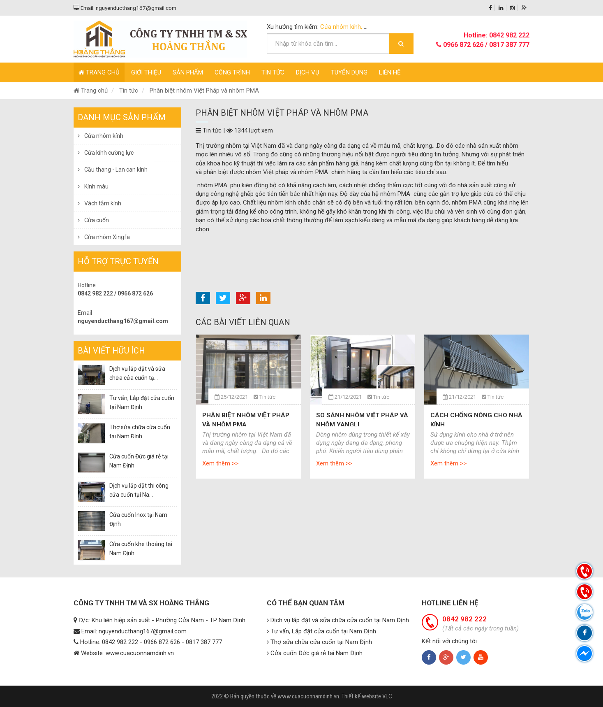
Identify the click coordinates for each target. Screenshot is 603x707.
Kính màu (93, 186)
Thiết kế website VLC (367, 696)
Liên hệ (390, 72)
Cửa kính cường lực (106, 152)
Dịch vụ (307, 72)
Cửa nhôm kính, (342, 26)
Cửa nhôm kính (100, 136)
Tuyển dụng (349, 72)
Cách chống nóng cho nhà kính (476, 420)
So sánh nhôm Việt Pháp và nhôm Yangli (362, 420)
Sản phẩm (188, 72)
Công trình (232, 72)
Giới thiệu (146, 72)
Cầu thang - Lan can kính (113, 169)
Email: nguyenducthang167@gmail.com (125, 8)
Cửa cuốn (93, 220)
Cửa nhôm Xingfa (104, 237)
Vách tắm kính (99, 203)
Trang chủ (99, 72)
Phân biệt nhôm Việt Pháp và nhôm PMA (204, 90)
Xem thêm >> (220, 463)
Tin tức (272, 72)
